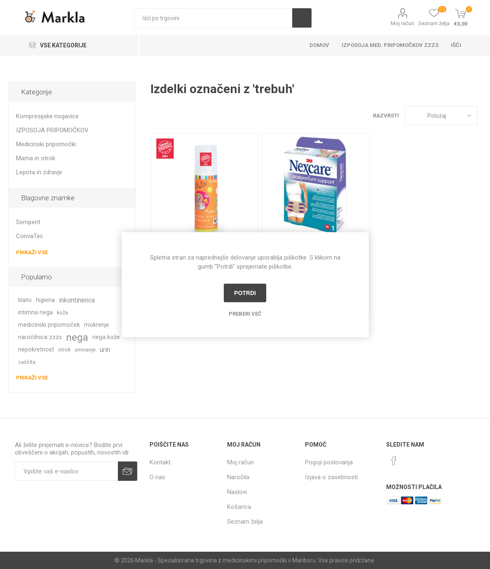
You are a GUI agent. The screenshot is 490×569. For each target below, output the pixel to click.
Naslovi (237, 492)
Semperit (28, 222)
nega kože (106, 337)
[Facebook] (394, 460)
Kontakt (160, 462)
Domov (319, 45)
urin (105, 350)
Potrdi (245, 293)
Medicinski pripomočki (46, 144)
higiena (45, 300)
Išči (302, 18)
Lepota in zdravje (39, 172)
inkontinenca (77, 300)
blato (25, 300)
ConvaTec (29, 236)
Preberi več (245, 313)
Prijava (127, 471)
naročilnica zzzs (40, 337)
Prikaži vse (32, 252)
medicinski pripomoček (49, 324)
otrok (64, 350)
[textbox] (213, 18)
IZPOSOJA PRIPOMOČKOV (52, 130)
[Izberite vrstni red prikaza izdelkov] (441, 115)
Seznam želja (245, 521)
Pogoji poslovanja (329, 462)
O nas (157, 477)
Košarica (239, 506)
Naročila (238, 477)
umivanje (85, 350)
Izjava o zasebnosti (331, 477)
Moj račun (402, 23)
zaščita (26, 362)
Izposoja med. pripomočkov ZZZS (390, 45)
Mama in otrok (35, 158)
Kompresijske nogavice (47, 116)
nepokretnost (36, 349)
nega (77, 337)
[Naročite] (66, 471)
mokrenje (96, 324)
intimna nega (35, 312)
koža (62, 312)
